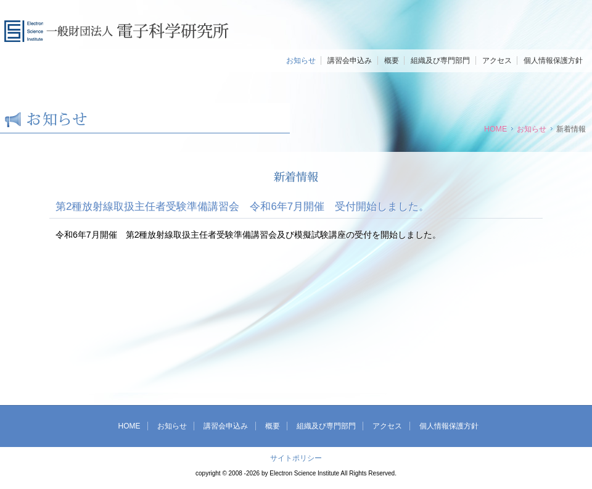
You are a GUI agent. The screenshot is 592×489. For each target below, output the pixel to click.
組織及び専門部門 (440, 60)
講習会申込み (349, 60)
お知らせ (301, 60)
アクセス (497, 60)
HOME (495, 129)
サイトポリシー (296, 458)
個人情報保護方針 (553, 60)
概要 (391, 60)
